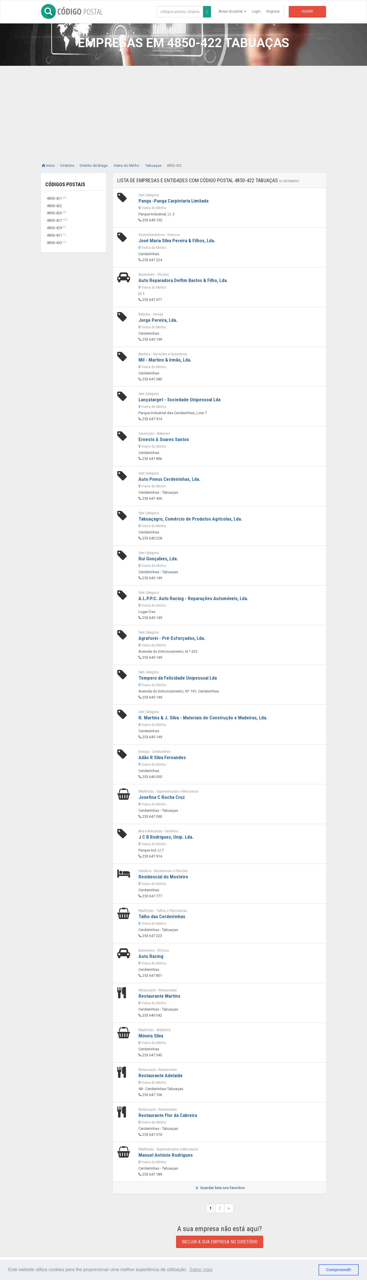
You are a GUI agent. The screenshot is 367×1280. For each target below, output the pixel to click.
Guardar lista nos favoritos (219, 1188)
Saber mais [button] (201, 1269)
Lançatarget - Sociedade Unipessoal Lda (179, 399)
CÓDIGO (72, 11)
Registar (273, 11)
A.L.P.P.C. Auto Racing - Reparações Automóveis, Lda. (193, 598)
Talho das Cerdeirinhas (161, 916)
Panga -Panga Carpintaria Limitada (173, 201)
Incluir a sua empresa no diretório (219, 1242)
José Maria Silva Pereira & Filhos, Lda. (176, 240)
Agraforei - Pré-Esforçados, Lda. (171, 638)
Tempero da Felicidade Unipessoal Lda (177, 678)
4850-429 (56, 228)
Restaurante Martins (159, 996)
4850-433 (56, 243)
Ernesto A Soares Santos (163, 439)
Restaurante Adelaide (160, 1075)
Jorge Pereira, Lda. (157, 320)
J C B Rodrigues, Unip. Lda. (166, 837)
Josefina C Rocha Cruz (161, 797)
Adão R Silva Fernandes (162, 757)
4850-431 (56, 235)
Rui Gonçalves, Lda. (158, 558)
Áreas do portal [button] (232, 11)
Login (256, 11)
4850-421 (56, 198)
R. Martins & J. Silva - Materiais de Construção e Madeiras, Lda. (203, 718)
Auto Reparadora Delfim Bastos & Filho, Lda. (183, 280)
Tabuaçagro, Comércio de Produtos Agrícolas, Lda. (190, 519)
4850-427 (57, 220)
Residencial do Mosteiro (163, 877)
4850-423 (56, 213)
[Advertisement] (183, 109)
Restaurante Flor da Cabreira (167, 1115)
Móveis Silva (150, 1036)
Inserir (307, 11)
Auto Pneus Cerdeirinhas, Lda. (169, 479)
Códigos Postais (65, 184)
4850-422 (54, 206)
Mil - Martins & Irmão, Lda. (165, 360)
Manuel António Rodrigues (165, 1155)
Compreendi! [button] (339, 1269)
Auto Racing (150, 956)
